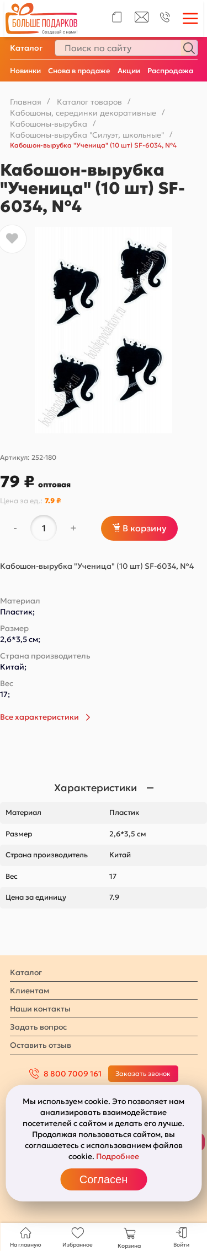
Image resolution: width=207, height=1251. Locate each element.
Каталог (26, 48)
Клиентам (29, 991)
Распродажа (170, 70)
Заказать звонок (143, 1073)
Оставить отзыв (40, 1045)
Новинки (25, 70)
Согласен (103, 1179)
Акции (129, 70)
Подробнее (117, 1156)
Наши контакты (40, 1009)
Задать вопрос (38, 1027)
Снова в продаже (79, 70)
